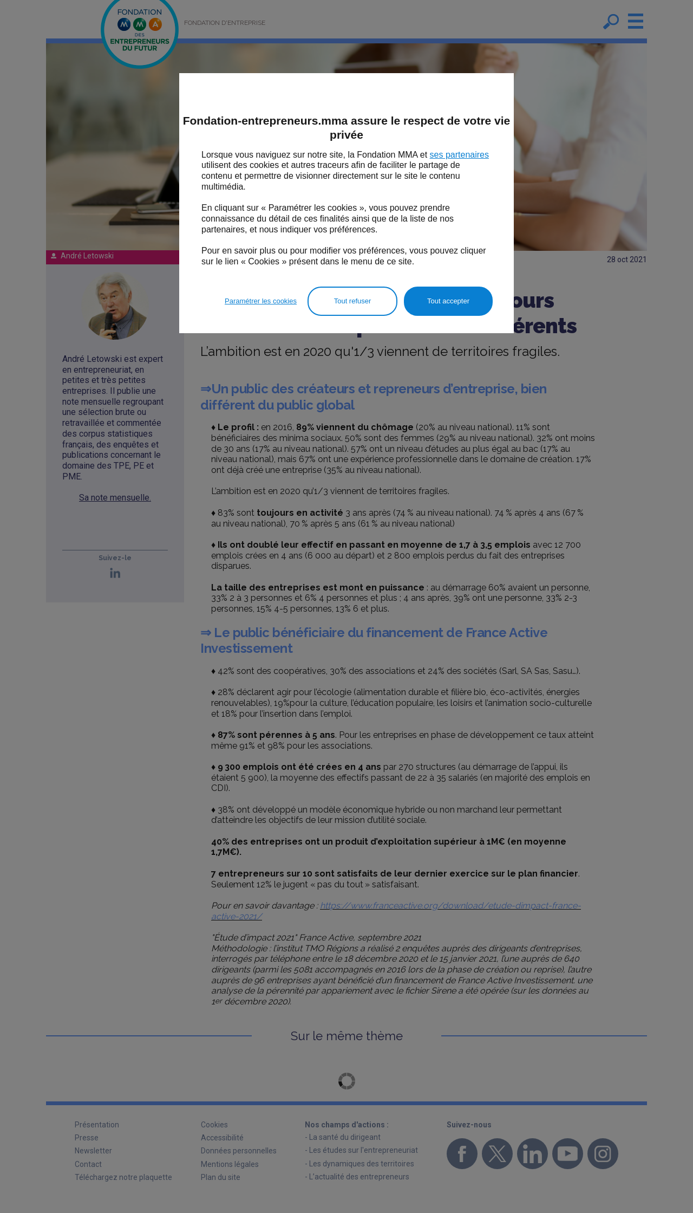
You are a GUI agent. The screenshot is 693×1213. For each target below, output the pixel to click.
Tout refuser (352, 301)
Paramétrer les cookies (261, 301)
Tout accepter (448, 301)
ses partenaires (459, 154)
